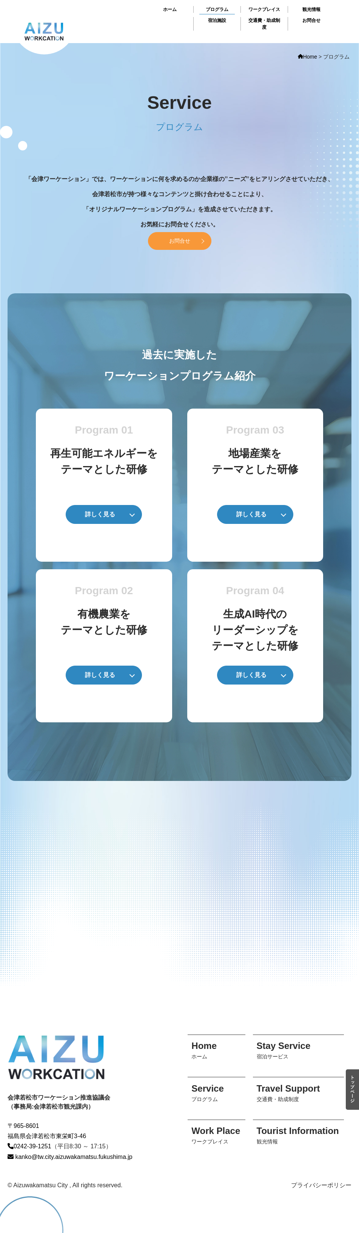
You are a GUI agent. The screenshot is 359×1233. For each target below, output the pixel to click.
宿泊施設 (217, 20)
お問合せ (311, 20)
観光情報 (311, 9)
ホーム (170, 9)
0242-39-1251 (29, 1146)
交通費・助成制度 (264, 24)
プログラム (217, 9)
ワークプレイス (264, 9)
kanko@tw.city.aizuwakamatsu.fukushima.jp (70, 1157)
